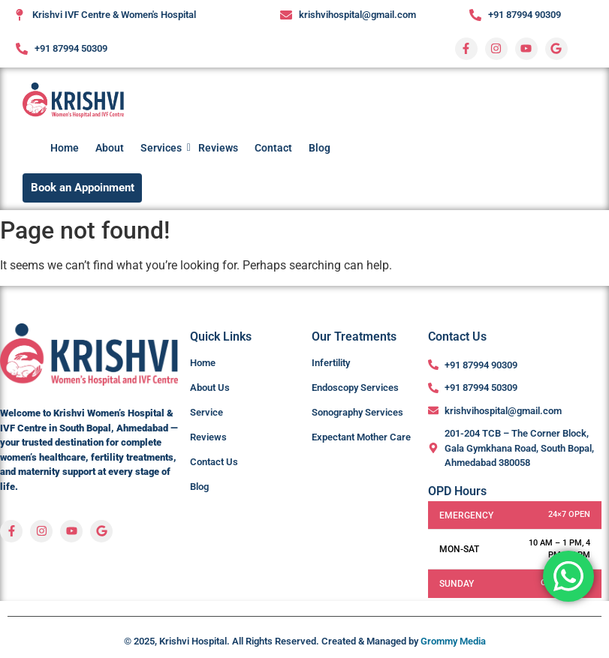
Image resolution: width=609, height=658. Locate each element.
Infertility (331, 362)
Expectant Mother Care (361, 437)
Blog (319, 148)
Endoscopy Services (355, 387)
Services (162, 148)
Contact (273, 148)
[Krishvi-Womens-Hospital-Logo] (73, 101)
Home (64, 148)
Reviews (218, 148)
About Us (210, 387)
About (109, 148)
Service (206, 412)
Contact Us (214, 461)
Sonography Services (357, 412)
